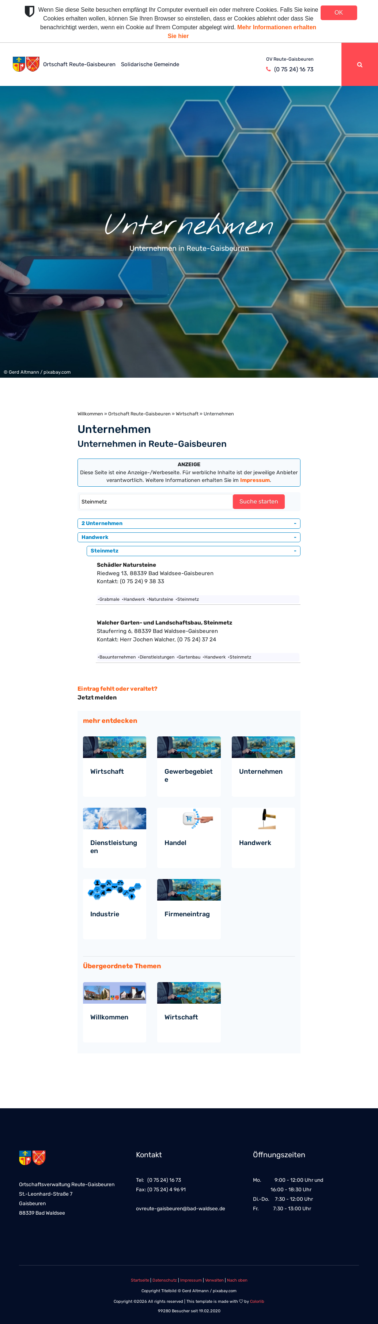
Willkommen (90, 413)
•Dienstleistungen (156, 657)
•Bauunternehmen (117, 657)
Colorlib (257, 1301)
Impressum (191, 1280)
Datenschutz (164, 1280)
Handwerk (255, 843)
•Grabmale (109, 599)
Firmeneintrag (187, 914)
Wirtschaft (187, 413)
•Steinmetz (187, 599)
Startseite (140, 1280)
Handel (175, 843)
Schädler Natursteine (126, 565)
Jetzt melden (97, 697)
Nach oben (237, 1280)
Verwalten (214, 1280)
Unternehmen (261, 771)
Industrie (104, 914)
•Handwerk (133, 599)
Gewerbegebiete (189, 775)
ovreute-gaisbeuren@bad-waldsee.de (180, 1209)
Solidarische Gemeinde (150, 64)
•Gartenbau (188, 657)
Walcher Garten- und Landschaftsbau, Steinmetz (164, 622)
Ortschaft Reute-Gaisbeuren (79, 64)
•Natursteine (160, 599)
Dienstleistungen (113, 847)
